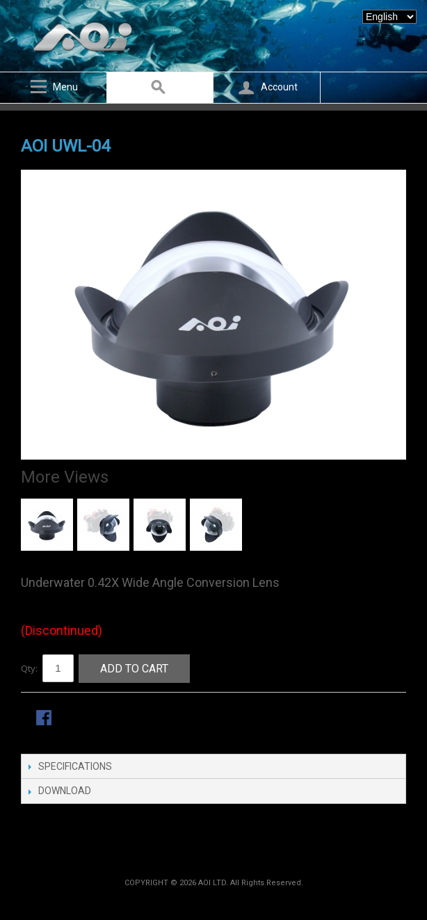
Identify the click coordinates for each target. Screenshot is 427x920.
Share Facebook (45, 719)
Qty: (29, 668)
